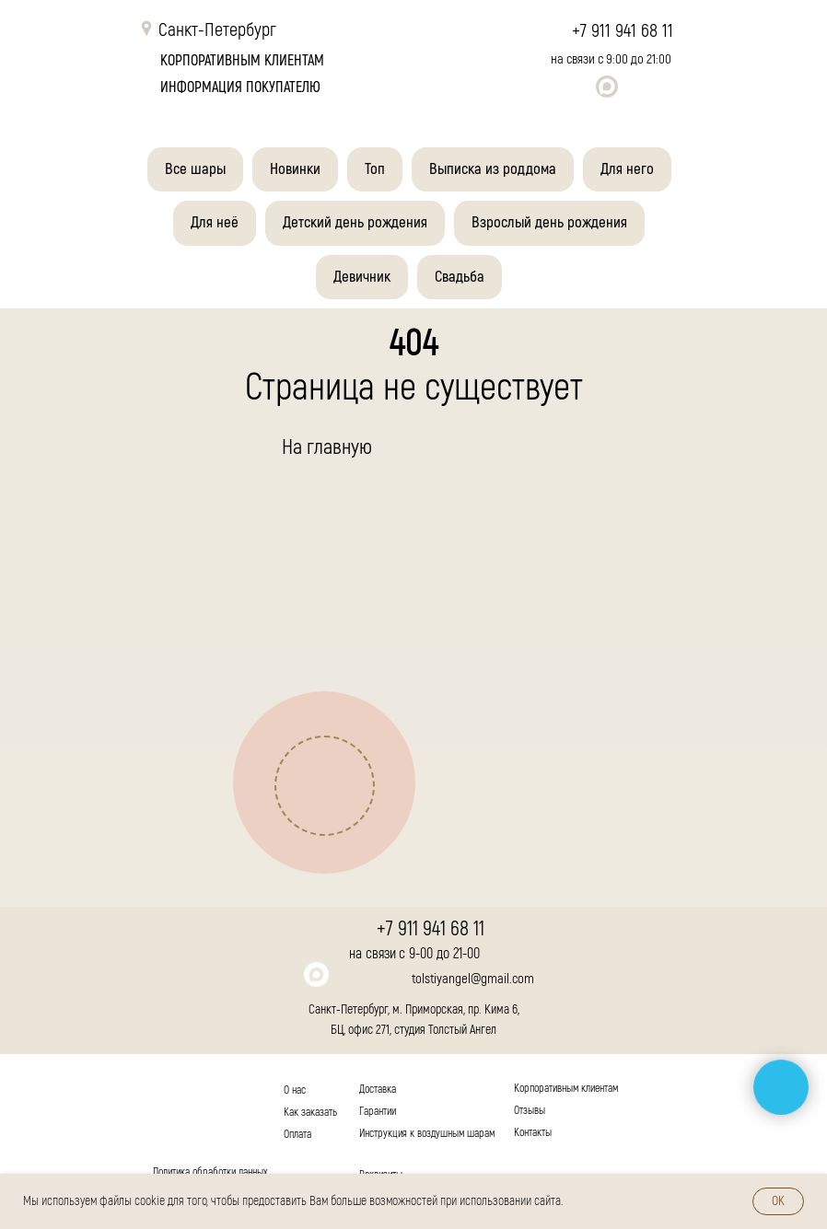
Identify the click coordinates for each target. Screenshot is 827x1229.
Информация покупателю (240, 87)
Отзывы (529, 1111)
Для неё (215, 222)
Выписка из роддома (492, 169)
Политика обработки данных (210, 1172)
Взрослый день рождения (549, 222)
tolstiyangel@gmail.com (473, 979)
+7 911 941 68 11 (622, 30)
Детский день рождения (355, 222)
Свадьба (459, 276)
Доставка (377, 1089)
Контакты (533, 1133)
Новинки (295, 169)
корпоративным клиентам (242, 61)
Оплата (297, 1135)
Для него (627, 169)
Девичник (361, 276)
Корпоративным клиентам (566, 1089)
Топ (375, 169)
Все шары (195, 169)
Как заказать (310, 1112)
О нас (295, 1090)
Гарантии (377, 1112)
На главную (327, 447)
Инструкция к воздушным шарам (427, 1134)
